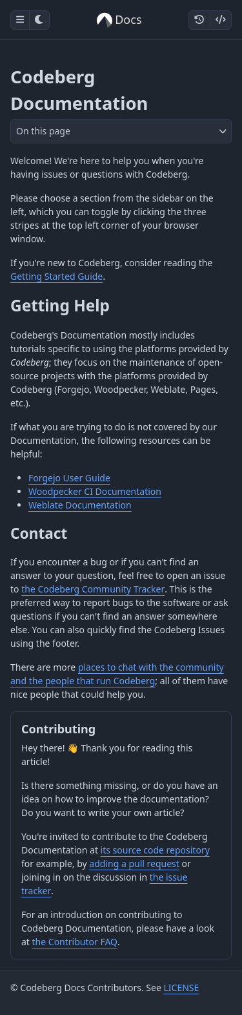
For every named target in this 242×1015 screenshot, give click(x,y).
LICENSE (181, 987)
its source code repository (155, 850)
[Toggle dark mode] (39, 20)
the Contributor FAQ (74, 942)
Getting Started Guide (56, 276)
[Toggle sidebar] (20, 20)
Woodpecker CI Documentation (94, 491)
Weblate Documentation (80, 505)
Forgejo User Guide (69, 478)
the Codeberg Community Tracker (93, 589)
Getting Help (60, 305)
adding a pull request (134, 863)
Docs (119, 20)
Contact (38, 533)
